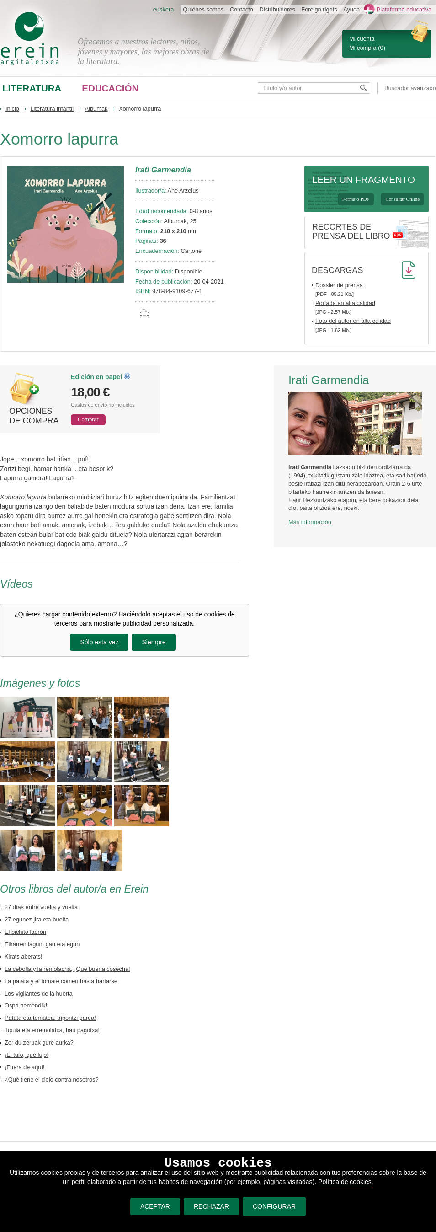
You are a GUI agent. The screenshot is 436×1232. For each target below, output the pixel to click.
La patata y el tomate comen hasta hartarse (61, 981)
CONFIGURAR (274, 1206)
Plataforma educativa (404, 9)
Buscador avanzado (410, 88)
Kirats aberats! (24, 956)
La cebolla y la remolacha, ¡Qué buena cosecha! (67, 968)
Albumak (96, 108)
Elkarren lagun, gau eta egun (42, 944)
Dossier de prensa (339, 285)
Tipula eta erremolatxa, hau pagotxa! (52, 1030)
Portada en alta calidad (345, 303)
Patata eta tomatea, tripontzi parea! (50, 1017)
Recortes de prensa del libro (351, 231)
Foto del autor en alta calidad (353, 320)
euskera (163, 9)
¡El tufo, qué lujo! (26, 1054)
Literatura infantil (52, 108)
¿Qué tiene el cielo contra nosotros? (52, 1079)
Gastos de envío (89, 404)
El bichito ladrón (25, 931)
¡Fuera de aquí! (25, 1067)
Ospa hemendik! (26, 1005)
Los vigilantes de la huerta (39, 993)
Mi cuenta (361, 38)
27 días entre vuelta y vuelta (41, 907)
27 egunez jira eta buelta (37, 919)
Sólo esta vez (99, 642)
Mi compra (363, 47)
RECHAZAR (211, 1206)
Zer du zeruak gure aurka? (39, 1042)
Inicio (12, 108)
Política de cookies (345, 1181)
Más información (309, 522)
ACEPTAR (155, 1206)
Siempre (153, 642)
